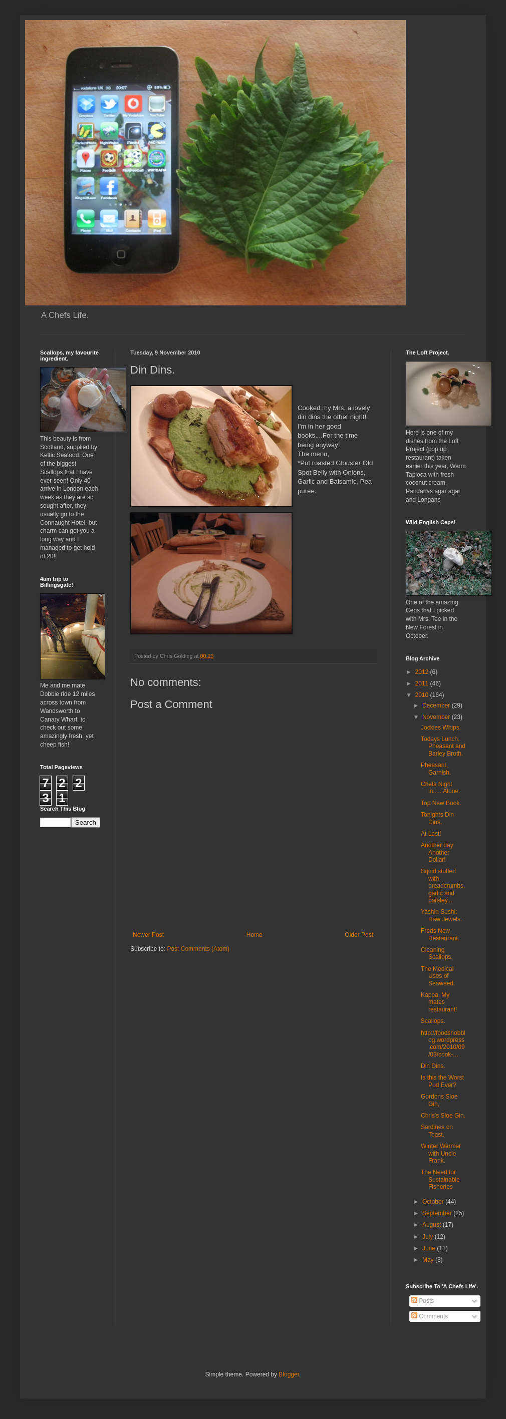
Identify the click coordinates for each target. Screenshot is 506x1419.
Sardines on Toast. (437, 1131)
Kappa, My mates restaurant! (439, 1002)
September (437, 1213)
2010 (422, 694)
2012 (422, 671)
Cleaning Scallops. (437, 953)
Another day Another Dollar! (437, 852)
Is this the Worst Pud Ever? (442, 1081)
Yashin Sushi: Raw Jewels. (441, 915)
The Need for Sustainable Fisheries (440, 1179)
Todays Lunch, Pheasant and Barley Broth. (443, 746)
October (433, 1201)
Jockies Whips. (441, 727)
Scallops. (433, 1020)
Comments (429, 1316)
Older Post (359, 934)
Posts (422, 1300)
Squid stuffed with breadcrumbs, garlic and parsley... (443, 886)
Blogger (289, 1374)
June (429, 1248)
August (432, 1224)
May (428, 1259)
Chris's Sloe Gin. (443, 1115)
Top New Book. (441, 803)
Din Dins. (433, 1066)
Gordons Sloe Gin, (439, 1100)
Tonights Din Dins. (437, 818)
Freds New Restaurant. (440, 934)
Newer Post (148, 934)
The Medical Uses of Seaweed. (438, 976)
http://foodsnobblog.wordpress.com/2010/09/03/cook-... (443, 1043)
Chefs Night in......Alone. (440, 788)
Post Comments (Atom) (198, 948)
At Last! (431, 833)
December (437, 705)
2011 (422, 683)
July (428, 1236)
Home (254, 934)
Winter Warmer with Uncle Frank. (441, 1153)
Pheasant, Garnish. (436, 769)
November (437, 717)
